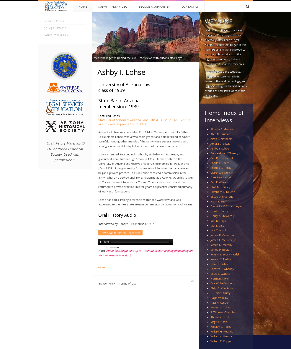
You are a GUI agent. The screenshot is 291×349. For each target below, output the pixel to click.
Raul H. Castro (219, 302)
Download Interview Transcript (120, 233)
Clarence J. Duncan (221, 172)
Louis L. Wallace (220, 273)
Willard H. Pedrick (221, 331)
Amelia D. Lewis (220, 143)
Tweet (101, 267)
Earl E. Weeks (219, 182)
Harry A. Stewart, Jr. (223, 216)
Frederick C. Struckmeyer (226, 206)
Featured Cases (54, 21)
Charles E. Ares (220, 163)
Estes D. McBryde (221, 196)
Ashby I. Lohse (219, 148)
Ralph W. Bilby (219, 298)
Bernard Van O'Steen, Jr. (225, 153)
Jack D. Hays (218, 220)
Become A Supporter (154, 6)
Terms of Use (128, 283)
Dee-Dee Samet (220, 177)
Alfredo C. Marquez (222, 129)
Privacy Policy (106, 283)
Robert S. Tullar (220, 307)
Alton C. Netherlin (221, 139)
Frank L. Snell (218, 201)
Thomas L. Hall (219, 317)
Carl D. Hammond (221, 158)
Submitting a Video (112, 6)
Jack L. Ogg (217, 225)
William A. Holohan (221, 336)
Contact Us (190, 6)
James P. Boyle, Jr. (221, 249)
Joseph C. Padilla (220, 259)
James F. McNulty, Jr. (223, 240)
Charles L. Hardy (220, 167)
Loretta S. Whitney (222, 269)
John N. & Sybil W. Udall (224, 254)
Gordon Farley (219, 211)
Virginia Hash (218, 322)
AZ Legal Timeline (55, 28)
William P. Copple (221, 341)
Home (83, 6)
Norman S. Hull (219, 278)
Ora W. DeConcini (221, 283)
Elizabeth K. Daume (222, 192)
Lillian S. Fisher (219, 264)
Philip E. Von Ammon (223, 288)
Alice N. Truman (220, 134)
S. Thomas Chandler (223, 312)
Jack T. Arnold (218, 230)
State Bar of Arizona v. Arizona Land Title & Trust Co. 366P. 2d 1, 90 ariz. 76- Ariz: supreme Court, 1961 (144, 122)
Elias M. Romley (220, 187)
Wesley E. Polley (220, 326)
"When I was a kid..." (56, 34)
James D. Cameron (222, 235)
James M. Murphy (221, 245)
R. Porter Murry (220, 293)
